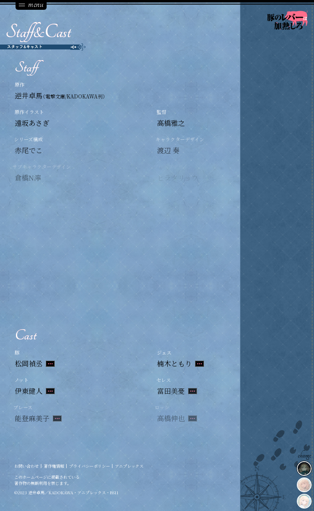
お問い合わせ (26, 466)
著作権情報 (54, 466)
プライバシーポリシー (89, 466)
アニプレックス (129, 466)
